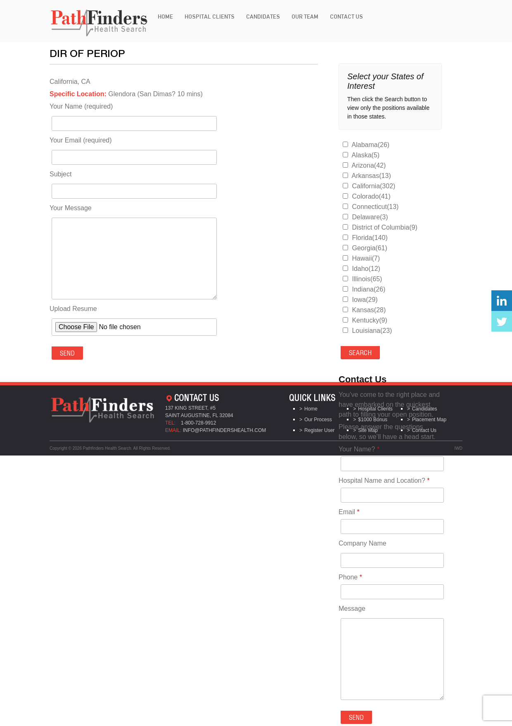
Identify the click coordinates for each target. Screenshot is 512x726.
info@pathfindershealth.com (224, 430)
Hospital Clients (210, 16)
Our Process (318, 419)
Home (165, 16)
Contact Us (346, 16)
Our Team (305, 16)
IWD (458, 448)
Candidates (263, 16)
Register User (319, 430)
